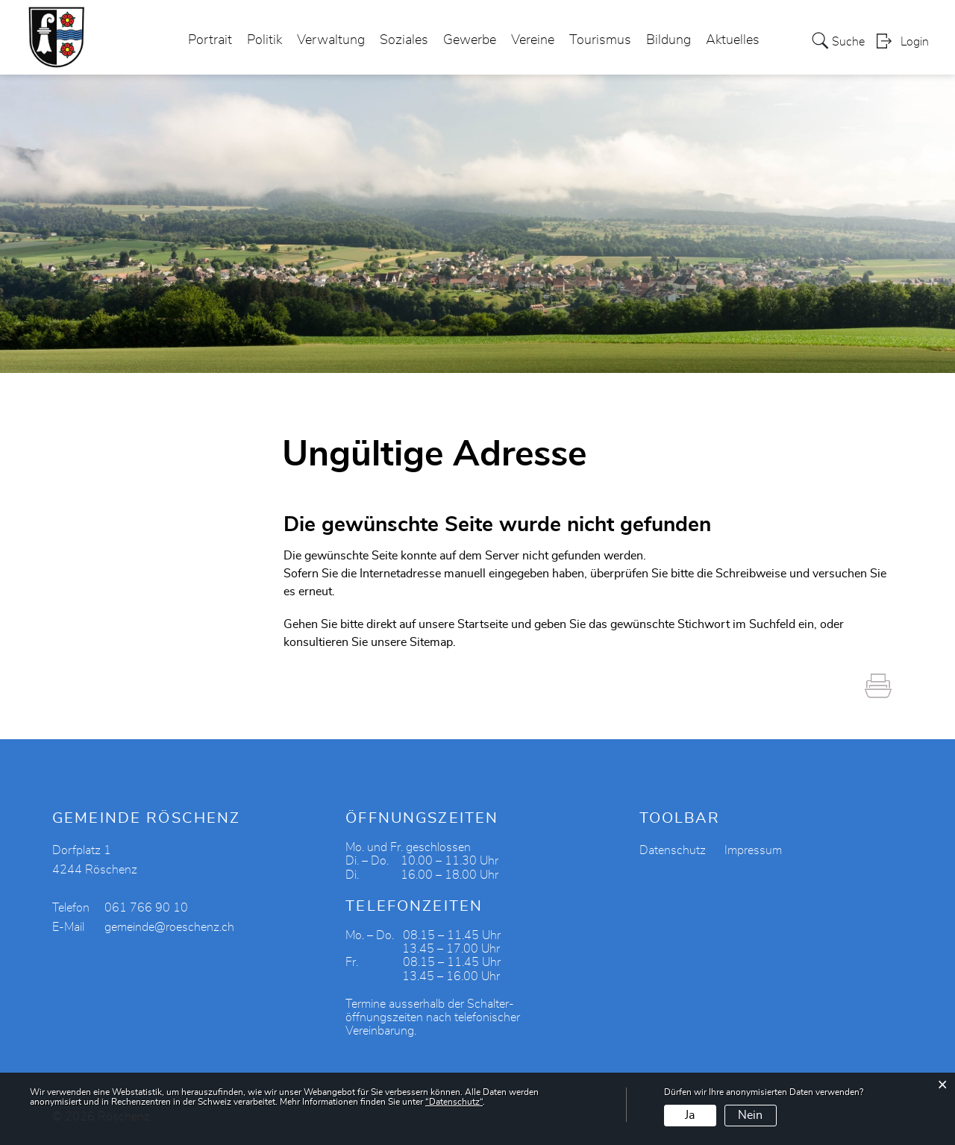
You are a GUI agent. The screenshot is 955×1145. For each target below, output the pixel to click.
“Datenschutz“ (454, 1101)
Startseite (482, 624)
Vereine (532, 40)
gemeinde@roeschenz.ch (169, 927)
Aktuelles (733, 40)
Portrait (210, 40)
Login (915, 42)
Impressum (753, 850)
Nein (750, 1115)
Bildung (668, 40)
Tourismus (600, 40)
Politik (264, 40)
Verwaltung (331, 40)
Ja (690, 1115)
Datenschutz (672, 850)
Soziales (404, 40)
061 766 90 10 (146, 908)
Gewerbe (469, 40)
